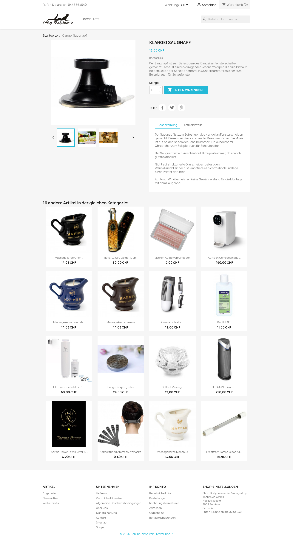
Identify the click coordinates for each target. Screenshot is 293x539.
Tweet (172, 107)
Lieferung (102, 493)
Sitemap (101, 522)
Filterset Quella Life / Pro (68, 387)
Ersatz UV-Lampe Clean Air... (224, 452)
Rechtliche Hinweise (109, 498)
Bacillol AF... (224, 322)
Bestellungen (157, 498)
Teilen (162, 107)
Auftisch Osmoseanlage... (224, 257)
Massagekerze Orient (69, 257)
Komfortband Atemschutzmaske (120, 452)
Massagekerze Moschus (172, 452)
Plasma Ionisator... (172, 322)
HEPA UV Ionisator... (224, 387)
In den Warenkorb (186, 90)
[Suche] (225, 19)
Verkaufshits (51, 503)
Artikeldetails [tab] (193, 125)
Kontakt (101, 517)
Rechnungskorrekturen (164, 503)
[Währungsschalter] (184, 5)
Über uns (102, 508)
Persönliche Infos (160, 493)
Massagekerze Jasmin (121, 322)
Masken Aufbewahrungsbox (172, 257)
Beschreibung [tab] (168, 125)
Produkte (91, 19)
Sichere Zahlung (106, 513)
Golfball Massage (172, 387)
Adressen (155, 508)
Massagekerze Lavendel (68, 322)
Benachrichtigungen (162, 517)
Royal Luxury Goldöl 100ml (120, 257)
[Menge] (153, 90)
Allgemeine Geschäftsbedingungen (118, 503)
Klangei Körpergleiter (120, 387)
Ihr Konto (157, 487)
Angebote (49, 493)
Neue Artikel (50, 498)
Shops (100, 527)
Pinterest (181, 107)
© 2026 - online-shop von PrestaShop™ (146, 534)
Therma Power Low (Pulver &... (68, 452)
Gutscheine (156, 513)
